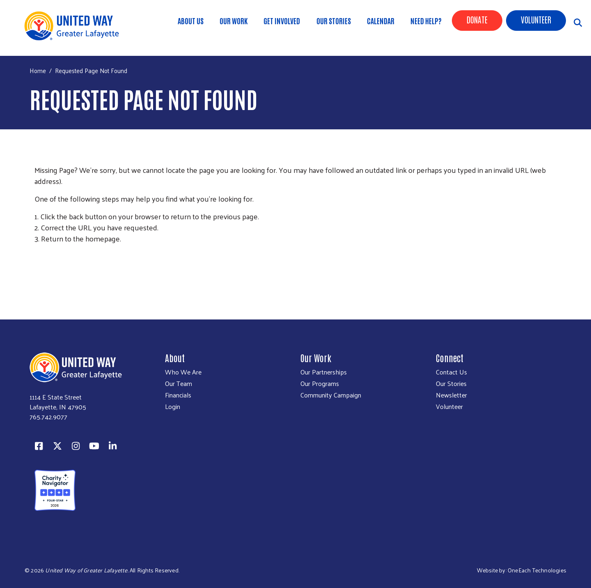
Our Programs (319, 383)
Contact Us (451, 372)
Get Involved (281, 20)
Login (172, 406)
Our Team (178, 383)
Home (38, 70)
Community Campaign (330, 395)
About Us (191, 20)
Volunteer (536, 19)
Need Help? (426, 20)
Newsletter (451, 395)
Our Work (233, 20)
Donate (477, 19)
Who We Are (183, 372)
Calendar (380, 20)
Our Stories (333, 20)
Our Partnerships (323, 372)
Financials (178, 395)
